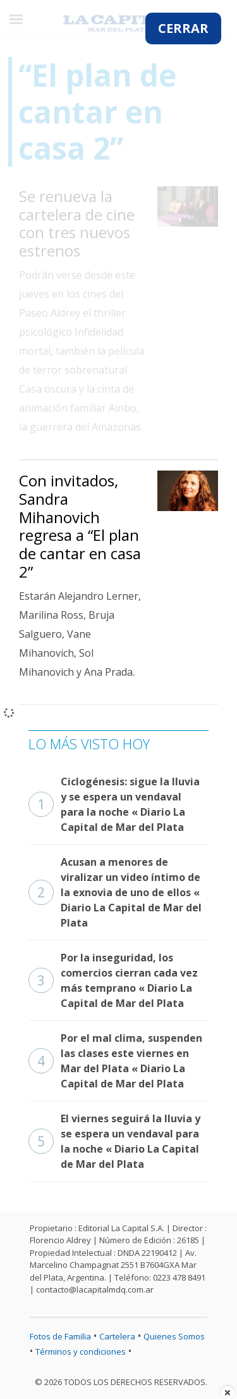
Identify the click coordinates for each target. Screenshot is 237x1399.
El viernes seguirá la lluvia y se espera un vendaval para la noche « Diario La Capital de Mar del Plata (114, 1141)
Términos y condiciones (80, 1351)
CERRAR (183, 28)
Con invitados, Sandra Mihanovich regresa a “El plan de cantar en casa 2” (80, 526)
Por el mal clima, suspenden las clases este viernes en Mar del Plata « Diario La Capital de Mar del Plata (115, 1061)
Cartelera (117, 1336)
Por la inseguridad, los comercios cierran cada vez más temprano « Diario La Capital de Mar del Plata (113, 980)
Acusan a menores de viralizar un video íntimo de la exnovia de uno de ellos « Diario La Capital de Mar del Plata (115, 892)
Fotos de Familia (60, 1336)
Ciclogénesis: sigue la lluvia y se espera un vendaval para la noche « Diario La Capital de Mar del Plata (114, 804)
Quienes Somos (174, 1336)
